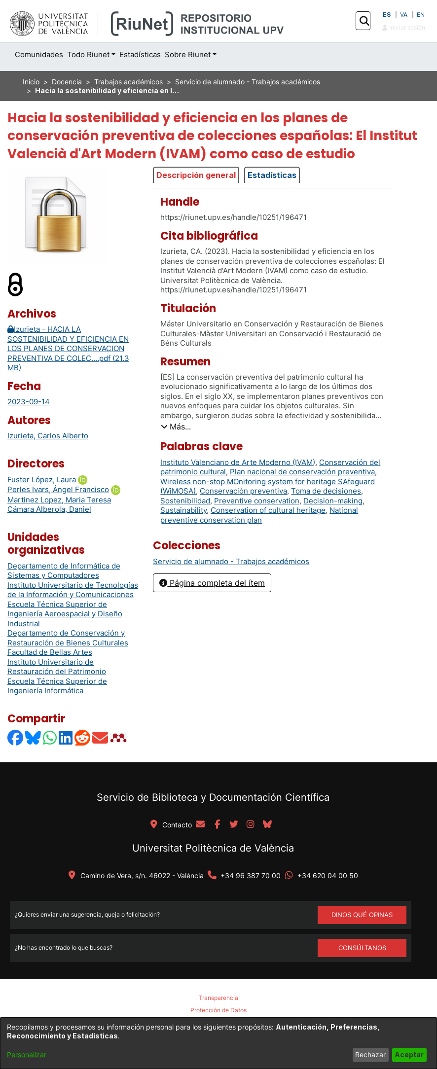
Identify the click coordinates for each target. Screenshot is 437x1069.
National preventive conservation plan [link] (259, 515)
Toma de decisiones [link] (326, 491)
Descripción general (196, 175)
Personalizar (26, 1054)
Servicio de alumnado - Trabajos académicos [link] (247, 81)
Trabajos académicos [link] (128, 81)
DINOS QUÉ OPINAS (362, 915)
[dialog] (218, 1043)
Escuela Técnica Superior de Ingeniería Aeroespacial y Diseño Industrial (64, 614)
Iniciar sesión (403, 27)
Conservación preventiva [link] (243, 491)
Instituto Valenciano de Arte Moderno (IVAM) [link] (237, 462)
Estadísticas (272, 175)
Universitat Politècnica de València (213, 848)
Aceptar (409, 1054)
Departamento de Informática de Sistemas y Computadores (63, 570)
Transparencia (218, 997)
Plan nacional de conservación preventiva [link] (302, 471)
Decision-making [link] (333, 500)
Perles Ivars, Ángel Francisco (58, 489)
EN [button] (421, 14)
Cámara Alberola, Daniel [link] (49, 509)
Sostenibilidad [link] (185, 500)
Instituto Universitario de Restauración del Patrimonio (56, 667)
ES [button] (387, 14)
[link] (231, 561)
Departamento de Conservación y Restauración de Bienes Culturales (67, 637)
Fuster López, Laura (41, 479)
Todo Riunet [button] (88, 54)
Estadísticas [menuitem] (140, 54)
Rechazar (370, 1054)
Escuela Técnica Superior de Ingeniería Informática (57, 686)
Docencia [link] (67, 81)
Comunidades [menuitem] (39, 54)
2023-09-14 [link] (28, 401)
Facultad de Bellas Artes (49, 652)
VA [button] (403, 14)
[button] (364, 21)
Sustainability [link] (183, 510)
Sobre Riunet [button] (188, 54)
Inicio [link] (31, 81)
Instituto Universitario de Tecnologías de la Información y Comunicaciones (72, 590)
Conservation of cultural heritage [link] (268, 510)
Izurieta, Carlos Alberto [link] (47, 435)
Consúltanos (362, 948)
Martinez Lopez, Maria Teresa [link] (59, 499)
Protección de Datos (218, 1010)
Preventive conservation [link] (256, 500)
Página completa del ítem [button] (212, 583)
